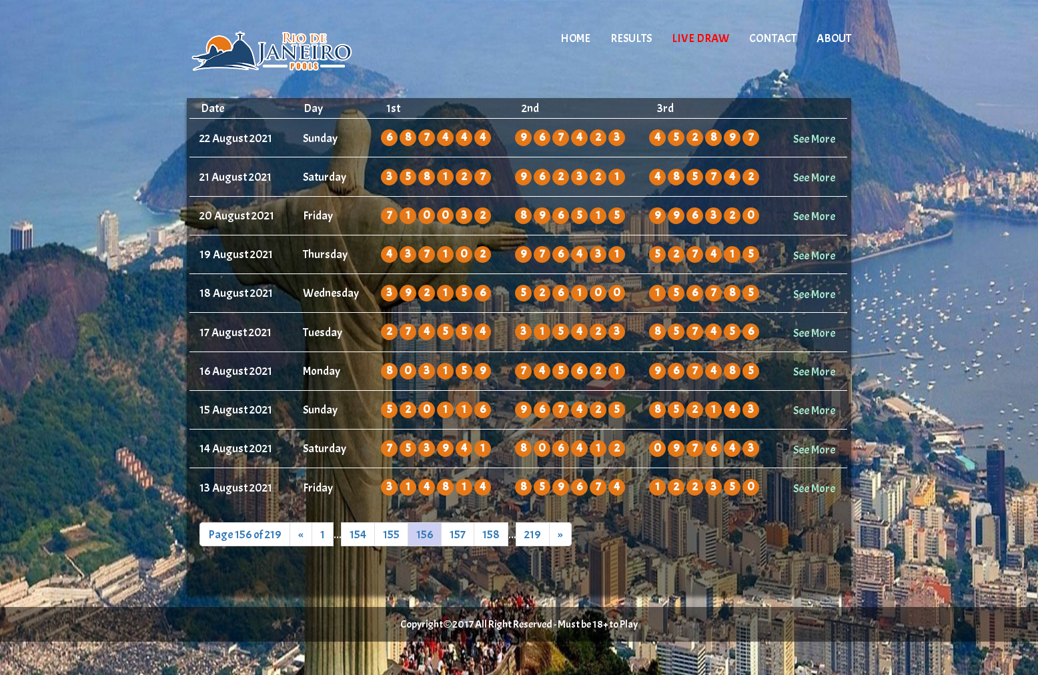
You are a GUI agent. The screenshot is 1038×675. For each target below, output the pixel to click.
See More (814, 138)
